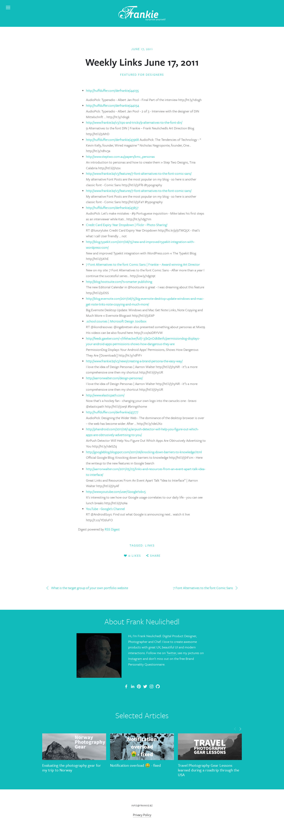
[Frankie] (139, 686)
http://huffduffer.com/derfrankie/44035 (112, 90)
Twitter (171, 652)
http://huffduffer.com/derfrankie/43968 (113, 139)
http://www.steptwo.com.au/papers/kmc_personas (120, 156)
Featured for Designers (142, 74)
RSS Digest (112, 529)
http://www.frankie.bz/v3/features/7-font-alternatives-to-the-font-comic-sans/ (139, 173)
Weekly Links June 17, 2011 (142, 62)
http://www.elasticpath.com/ (105, 395)
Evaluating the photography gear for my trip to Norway (71, 768)
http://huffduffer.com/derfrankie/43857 (112, 207)
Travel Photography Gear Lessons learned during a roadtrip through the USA (208, 770)
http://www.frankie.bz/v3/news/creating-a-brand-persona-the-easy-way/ (134, 361)
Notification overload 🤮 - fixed (135, 765)
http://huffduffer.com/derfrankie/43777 (112, 412)
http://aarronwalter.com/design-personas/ (114, 377)
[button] (235, 728)
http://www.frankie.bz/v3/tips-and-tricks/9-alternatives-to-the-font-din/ (134, 122)
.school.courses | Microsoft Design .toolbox (116, 321)
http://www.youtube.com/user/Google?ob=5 (116, 491)
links (150, 545)
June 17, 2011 (142, 49)
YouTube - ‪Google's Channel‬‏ (105, 508)
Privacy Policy (142, 814)
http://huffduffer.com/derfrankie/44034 (112, 105)
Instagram (135, 658)
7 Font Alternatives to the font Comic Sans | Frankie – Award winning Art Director (143, 264)
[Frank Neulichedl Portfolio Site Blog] (126, 686)
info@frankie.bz (142, 805)
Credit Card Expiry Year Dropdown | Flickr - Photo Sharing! (127, 224)
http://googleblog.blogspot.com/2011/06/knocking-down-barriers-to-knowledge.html (144, 451)
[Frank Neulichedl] (133, 686)
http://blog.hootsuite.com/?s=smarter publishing (119, 281)
